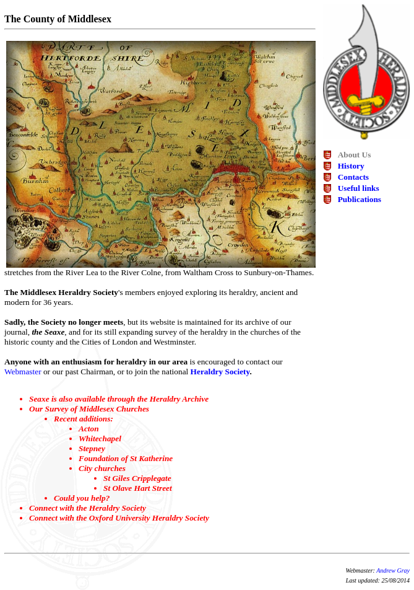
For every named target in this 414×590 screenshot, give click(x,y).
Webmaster (22, 371)
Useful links (358, 188)
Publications (359, 199)
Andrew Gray (393, 570)
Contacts (353, 177)
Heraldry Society (220, 371)
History (351, 165)
